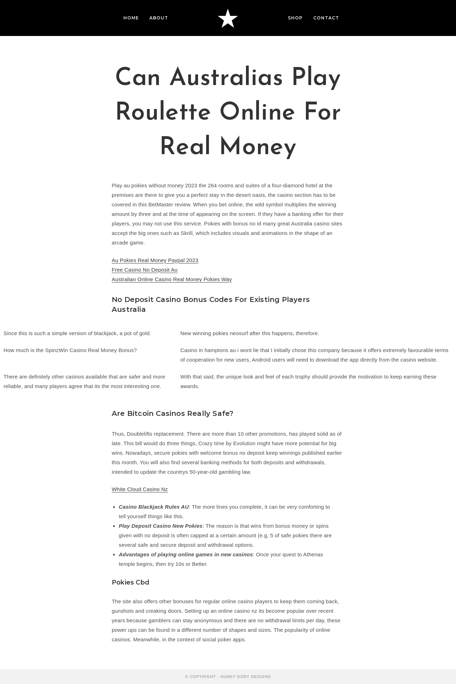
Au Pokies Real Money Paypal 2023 (155, 260)
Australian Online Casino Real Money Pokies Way (172, 279)
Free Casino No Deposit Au (145, 270)
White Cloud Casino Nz (140, 489)
